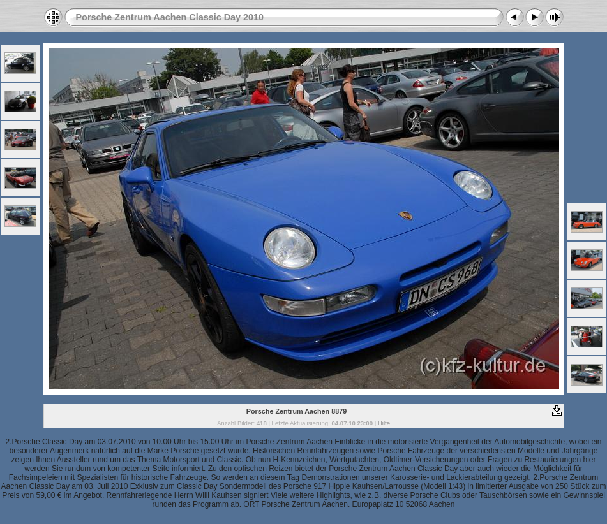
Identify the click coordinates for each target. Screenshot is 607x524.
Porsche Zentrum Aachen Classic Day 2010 (170, 17)
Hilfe (384, 422)
